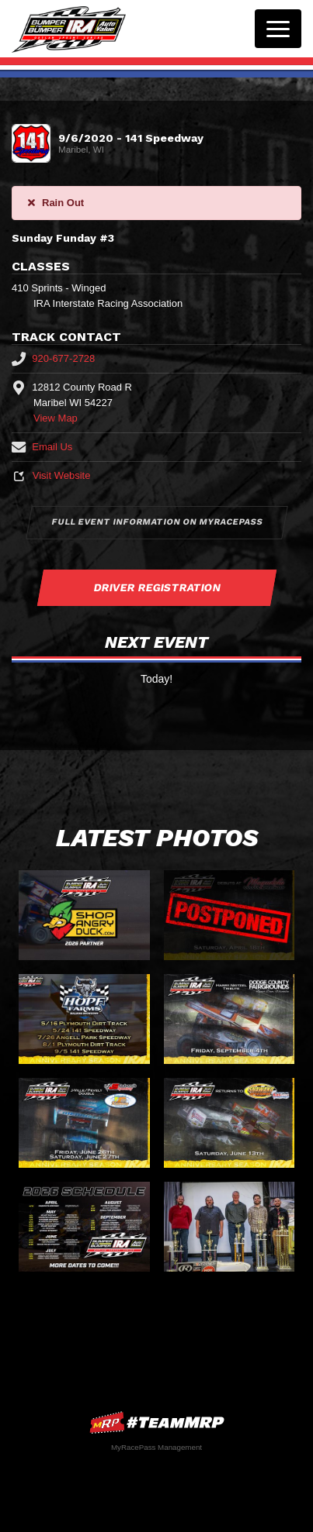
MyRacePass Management (156, 1447)
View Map (55, 418)
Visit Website (51, 475)
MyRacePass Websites (157, 1422)
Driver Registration (156, 587)
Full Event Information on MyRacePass (156, 522)
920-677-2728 (53, 358)
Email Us (42, 447)
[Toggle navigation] (278, 28)
